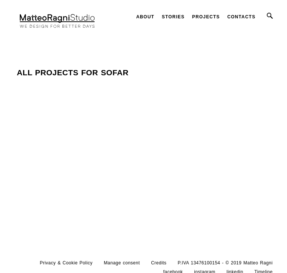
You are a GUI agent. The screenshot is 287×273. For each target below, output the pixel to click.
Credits (158, 263)
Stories (173, 16)
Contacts (241, 16)
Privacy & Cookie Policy (66, 263)
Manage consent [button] (122, 263)
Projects (206, 16)
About (145, 16)
